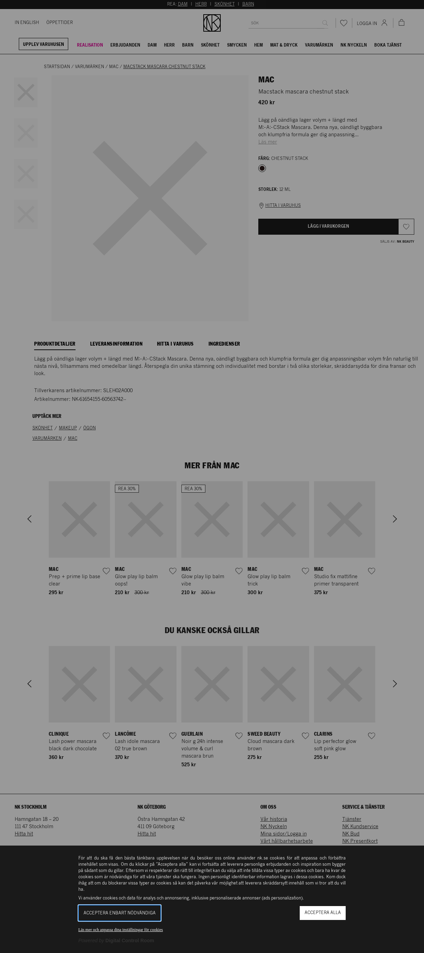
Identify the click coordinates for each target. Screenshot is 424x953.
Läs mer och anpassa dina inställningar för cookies (120, 929)
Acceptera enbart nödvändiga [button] (120, 913)
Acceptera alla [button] (323, 913)
